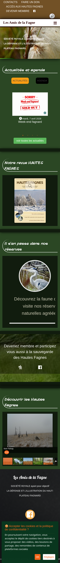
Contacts (10, 2)
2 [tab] (27, 135)
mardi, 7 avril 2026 (31, 118)
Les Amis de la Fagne (19, 22)
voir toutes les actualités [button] (30, 140)
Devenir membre (17, 11)
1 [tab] (22, 135)
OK (37, 557)
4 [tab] (37, 135)
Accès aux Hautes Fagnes (24, 6)
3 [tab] (32, 135)
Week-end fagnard (30, 121)
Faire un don (30, 2)
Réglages (49, 557)
